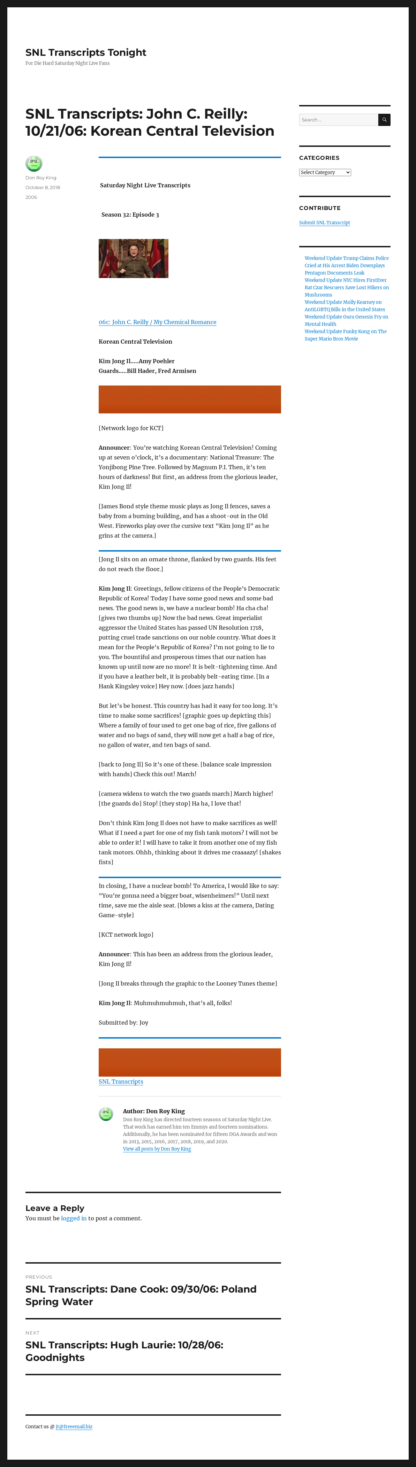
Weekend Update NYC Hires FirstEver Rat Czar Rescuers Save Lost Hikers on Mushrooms (347, 287)
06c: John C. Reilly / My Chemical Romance (158, 322)
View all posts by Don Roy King (157, 1149)
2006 (31, 197)
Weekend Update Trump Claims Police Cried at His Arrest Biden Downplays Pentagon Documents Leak (347, 265)
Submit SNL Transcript (324, 223)
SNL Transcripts (121, 1081)
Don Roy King (40, 177)
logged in (74, 1218)
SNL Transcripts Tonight (85, 52)
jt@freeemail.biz (74, 1427)
